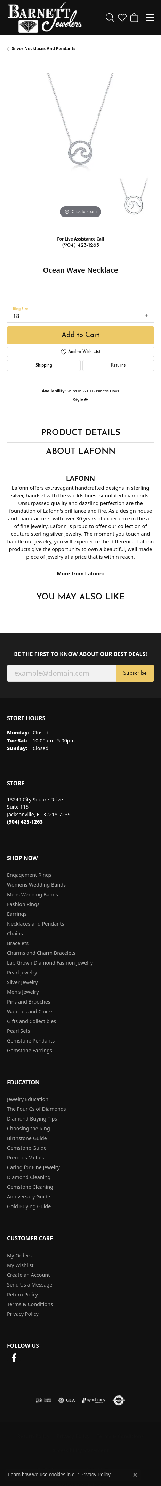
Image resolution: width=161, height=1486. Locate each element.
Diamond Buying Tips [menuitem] (32, 1118)
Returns (118, 365)
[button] (110, 17)
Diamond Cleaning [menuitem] (28, 1177)
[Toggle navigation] (150, 17)
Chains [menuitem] (15, 933)
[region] (80, 146)
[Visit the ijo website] (43, 1400)
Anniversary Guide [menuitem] (28, 1196)
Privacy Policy (23, 1314)
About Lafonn (80, 452)
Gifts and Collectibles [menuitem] (31, 1021)
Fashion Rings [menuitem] (23, 904)
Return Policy (22, 1294)
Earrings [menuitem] (16, 914)
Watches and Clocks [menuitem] (30, 1011)
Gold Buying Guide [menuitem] (29, 1206)
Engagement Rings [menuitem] (29, 875)
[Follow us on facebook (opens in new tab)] (14, 1358)
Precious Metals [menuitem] (25, 1157)
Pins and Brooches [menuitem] (28, 1001)
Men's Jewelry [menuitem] (23, 992)
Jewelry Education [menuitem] (27, 1099)
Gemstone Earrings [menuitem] (29, 1050)
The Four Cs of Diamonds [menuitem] (36, 1109)
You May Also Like (80, 597)
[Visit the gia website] (66, 1400)
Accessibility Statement (80, 1450)
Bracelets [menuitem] (18, 943)
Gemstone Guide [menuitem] (27, 1148)
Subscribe (135, 673)
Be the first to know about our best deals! (80, 654)
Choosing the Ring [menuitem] (28, 1128)
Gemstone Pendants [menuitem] (31, 1040)
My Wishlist (20, 1265)
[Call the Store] (25, 821)
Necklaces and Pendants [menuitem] (35, 923)
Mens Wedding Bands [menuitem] (32, 894)
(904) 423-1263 (80, 245)
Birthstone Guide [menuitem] (27, 1138)
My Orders (19, 1255)
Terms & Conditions (30, 1304)
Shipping (43, 365)
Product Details (80, 433)
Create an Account (28, 1275)
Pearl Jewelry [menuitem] (22, 972)
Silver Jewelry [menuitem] (22, 982)
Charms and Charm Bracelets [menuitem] (41, 953)
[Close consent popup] (135, 1475)
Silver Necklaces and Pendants (43, 49)
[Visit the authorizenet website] (118, 1400)
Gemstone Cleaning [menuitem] (30, 1187)
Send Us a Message (29, 1284)
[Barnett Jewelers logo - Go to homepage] (44, 17)
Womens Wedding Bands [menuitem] (36, 884)
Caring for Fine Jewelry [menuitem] (33, 1167)
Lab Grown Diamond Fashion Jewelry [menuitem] (50, 962)
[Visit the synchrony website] (93, 1400)
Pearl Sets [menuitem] (18, 1031)
